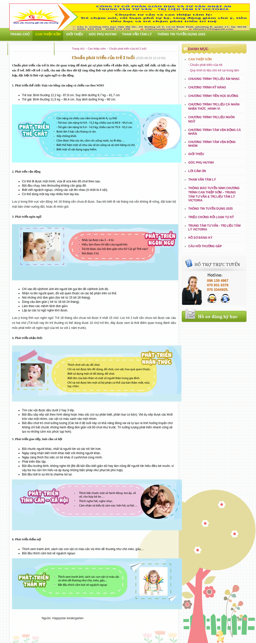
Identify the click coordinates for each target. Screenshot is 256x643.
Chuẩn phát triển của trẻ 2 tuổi (127, 48)
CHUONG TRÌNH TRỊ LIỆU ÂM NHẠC (214, 79)
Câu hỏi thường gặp (205, 246)
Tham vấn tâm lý (137, 34)
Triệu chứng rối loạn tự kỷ (211, 217)
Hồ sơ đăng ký (200, 237)
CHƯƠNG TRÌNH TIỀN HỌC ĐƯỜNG (213, 96)
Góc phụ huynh (102, 34)
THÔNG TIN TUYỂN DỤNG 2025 (181, 34)
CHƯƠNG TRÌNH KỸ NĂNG (207, 87)
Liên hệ (63, 48)
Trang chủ (20, 34)
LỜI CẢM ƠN (197, 171)
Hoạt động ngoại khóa (31, 48)
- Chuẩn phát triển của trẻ (205, 65)
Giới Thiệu (74, 34)
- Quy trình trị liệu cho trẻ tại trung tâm (213, 70)
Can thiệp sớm (47, 34)
